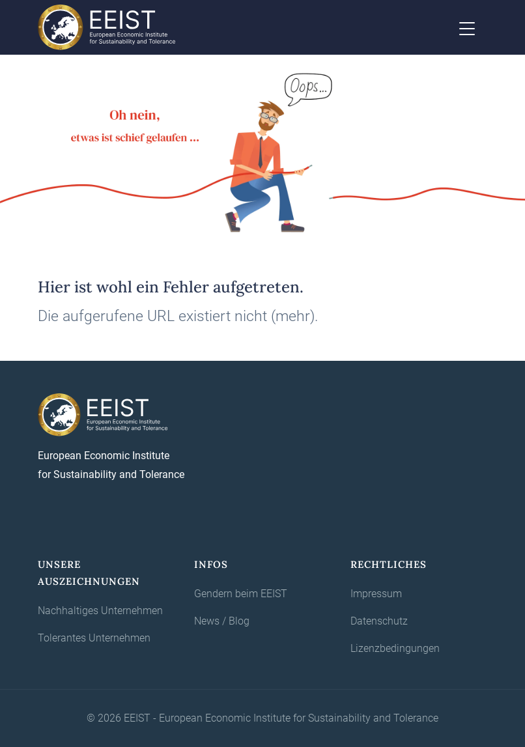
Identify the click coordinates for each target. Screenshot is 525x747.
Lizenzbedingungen (395, 648)
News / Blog (221, 621)
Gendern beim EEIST (240, 593)
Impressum (376, 593)
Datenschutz (379, 621)
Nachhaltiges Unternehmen (100, 610)
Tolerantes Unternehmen (94, 638)
